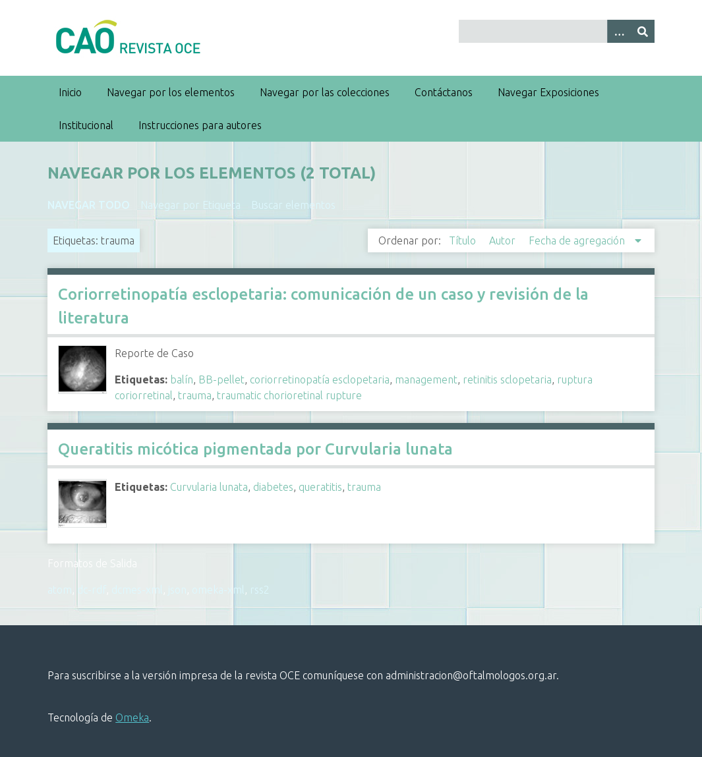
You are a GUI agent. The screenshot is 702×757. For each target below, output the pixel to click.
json (177, 590)
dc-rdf (91, 590)
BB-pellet (221, 379)
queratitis (320, 487)
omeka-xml (218, 590)
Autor (503, 240)
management (426, 379)
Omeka (132, 717)
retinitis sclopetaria (507, 379)
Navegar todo (88, 205)
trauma (195, 395)
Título (464, 240)
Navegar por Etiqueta (190, 205)
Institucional (86, 125)
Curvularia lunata (209, 487)
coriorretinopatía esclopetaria (320, 379)
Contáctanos (444, 92)
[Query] (556, 31)
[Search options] (619, 31)
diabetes (273, 487)
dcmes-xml (137, 590)
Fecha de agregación (578, 240)
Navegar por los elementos (171, 92)
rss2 (260, 590)
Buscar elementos (293, 205)
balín (181, 379)
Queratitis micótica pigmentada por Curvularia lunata (255, 449)
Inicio (70, 92)
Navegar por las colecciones (325, 92)
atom (59, 590)
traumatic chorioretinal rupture (289, 395)
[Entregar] (643, 31)
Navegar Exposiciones (548, 92)
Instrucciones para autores (200, 125)
